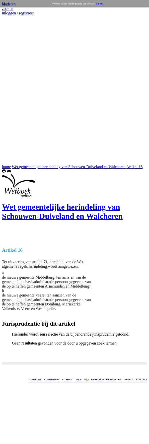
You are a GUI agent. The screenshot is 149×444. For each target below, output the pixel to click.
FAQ (86, 379)
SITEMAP (67, 379)
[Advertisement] (17, 90)
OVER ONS (36, 379)
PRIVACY (129, 379)
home (6, 167)
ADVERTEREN (52, 379)
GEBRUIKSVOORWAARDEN (106, 379)
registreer (26, 13)
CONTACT (141, 379)
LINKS (78, 379)
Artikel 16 (134, 167)
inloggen (9, 13)
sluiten (99, 3)
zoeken (7, 8)
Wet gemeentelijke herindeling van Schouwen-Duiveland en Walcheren (69, 167)
